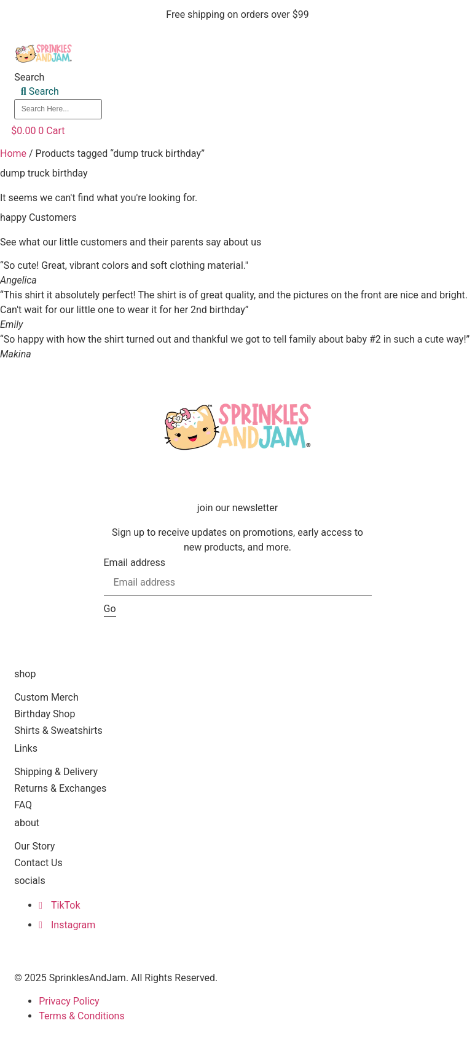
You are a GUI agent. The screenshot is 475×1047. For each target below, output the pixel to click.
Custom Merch (46, 697)
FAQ (23, 805)
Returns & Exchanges (60, 788)
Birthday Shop (44, 714)
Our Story (34, 846)
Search (29, 77)
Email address (135, 562)
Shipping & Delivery (56, 772)
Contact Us (38, 863)
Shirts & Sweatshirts (58, 730)
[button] (284, 123)
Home (13, 153)
